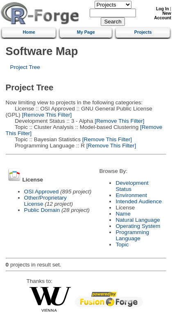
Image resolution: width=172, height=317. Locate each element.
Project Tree (25, 67)
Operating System (137, 226)
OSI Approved (41, 191)
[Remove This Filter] (46, 115)
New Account (162, 15)
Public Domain (42, 210)
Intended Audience (138, 201)
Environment (131, 195)
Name (122, 214)
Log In (162, 9)
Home (29, 32)
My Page (86, 32)
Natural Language (137, 220)
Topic (122, 244)
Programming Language (132, 235)
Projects (143, 32)
